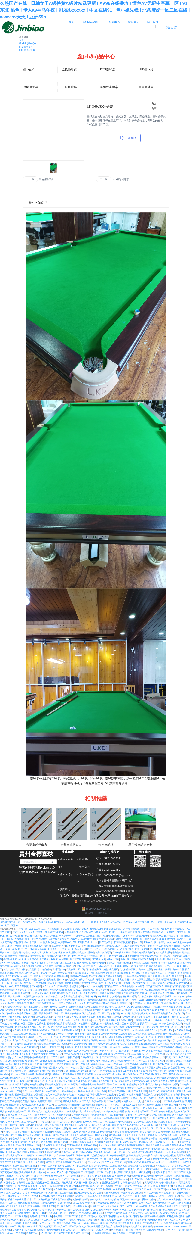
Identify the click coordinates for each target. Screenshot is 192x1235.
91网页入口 (97, 1213)
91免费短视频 (36, 1084)
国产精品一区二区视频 (101, 1186)
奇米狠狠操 (32, 959)
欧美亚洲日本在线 (123, 1186)
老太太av (15, 1074)
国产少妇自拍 (95, 1071)
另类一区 (65, 956)
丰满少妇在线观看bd (149, 989)
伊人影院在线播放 (182, 989)
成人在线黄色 (48, 1145)
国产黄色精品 (27, 1108)
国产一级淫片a (136, 973)
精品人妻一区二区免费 (141, 1121)
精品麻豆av (122, 1094)
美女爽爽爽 (40, 949)
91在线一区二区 (45, 1104)
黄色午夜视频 (165, 1111)
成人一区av (183, 1033)
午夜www (58, 1088)
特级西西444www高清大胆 (37, 1155)
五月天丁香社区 (89, 1040)
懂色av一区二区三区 (135, 1189)
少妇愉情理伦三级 (148, 1125)
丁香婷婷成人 (114, 1104)
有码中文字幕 (95, 976)
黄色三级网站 (154, 1033)
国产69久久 (108, 1162)
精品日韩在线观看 (17, 1199)
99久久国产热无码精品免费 (134, 1013)
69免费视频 (28, 1017)
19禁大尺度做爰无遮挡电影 (128, 939)
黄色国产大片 (60, 1142)
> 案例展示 (83, 859)
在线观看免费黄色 (75, 952)
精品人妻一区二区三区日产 (114, 1128)
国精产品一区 (68, 1152)
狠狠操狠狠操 (31, 1189)
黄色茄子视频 (127, 949)
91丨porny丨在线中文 (77, 1060)
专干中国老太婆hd (168, 1182)
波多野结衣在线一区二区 (20, 1118)
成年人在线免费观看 (10, 1159)
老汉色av (39, 1108)
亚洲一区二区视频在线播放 (67, 1013)
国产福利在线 (139, 1003)
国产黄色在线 (170, 1088)
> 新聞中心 (64, 889)
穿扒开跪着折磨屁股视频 (150, 932)
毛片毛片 (44, 1047)
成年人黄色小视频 (129, 1125)
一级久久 (185, 1199)
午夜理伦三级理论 (163, 969)
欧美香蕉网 (40, 1115)
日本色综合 (123, 1121)
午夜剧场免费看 (132, 1138)
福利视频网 (104, 1054)
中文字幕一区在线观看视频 (144, 1047)
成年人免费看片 (120, 1233)
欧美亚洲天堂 (155, 1088)
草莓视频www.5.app (179, 1074)
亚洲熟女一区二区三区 (136, 1088)
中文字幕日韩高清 (86, 1111)
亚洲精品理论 (129, 976)
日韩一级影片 (64, 1203)
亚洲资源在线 (56, 1047)
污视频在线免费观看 (93, 945)
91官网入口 (135, 1128)
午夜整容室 (20, 1003)
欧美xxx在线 (15, 1091)
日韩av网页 (18, 1230)
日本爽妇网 (75, 1017)
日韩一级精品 (177, 1118)
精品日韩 (114, 1013)
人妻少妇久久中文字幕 (17, 1057)
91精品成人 (68, 1108)
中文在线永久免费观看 (63, 1155)
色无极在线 (30, 1040)
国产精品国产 (27, 935)
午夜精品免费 (110, 1121)
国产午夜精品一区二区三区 (97, 956)
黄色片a (10, 1142)
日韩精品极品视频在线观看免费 (103, 1003)
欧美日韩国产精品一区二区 (113, 1057)
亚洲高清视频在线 (47, 979)
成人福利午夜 (86, 932)
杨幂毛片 (177, 1209)
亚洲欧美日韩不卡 (121, 952)
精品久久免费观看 (169, 1077)
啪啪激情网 (75, 1104)
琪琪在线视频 (134, 1162)
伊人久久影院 (172, 1054)
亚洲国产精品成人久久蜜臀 (88, 1192)
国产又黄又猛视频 (140, 962)
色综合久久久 (151, 1030)
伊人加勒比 (68, 929)
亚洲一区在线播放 (24, 1094)
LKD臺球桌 (25, 46)
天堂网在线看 (65, 1098)
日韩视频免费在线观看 (160, 996)
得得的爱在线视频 (100, 1115)
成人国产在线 (46, 1064)
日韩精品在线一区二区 (128, 1108)
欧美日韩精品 (97, 1206)
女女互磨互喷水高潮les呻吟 (36, 945)
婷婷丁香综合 (175, 1006)
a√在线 (140, 976)
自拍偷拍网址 (39, 1020)
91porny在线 (88, 1104)
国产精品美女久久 (148, 1094)
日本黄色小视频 (167, 1155)
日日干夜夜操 (50, 1179)
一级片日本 (162, 1098)
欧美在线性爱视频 (50, 1000)
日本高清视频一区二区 (92, 1172)
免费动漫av (137, 1175)
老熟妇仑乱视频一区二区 (139, 1203)
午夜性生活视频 (90, 1148)
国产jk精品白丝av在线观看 (89, 1152)
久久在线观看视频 (19, 1084)
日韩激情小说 (75, 1179)
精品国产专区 (29, 979)
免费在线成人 (12, 1108)
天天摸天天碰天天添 (81, 1020)
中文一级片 (77, 956)
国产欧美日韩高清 (64, 1033)
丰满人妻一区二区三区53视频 (59, 1192)
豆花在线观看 (44, 1159)
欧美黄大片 (158, 1159)
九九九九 (138, 1101)
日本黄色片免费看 (80, 1115)
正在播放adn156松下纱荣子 (165, 1017)
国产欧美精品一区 (175, 1013)
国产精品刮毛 (86, 1067)
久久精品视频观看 (129, 989)
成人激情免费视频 (121, 1175)
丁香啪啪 (14, 1101)
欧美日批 (120, 1040)
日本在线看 (163, 1044)
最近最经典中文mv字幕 (109, 1196)
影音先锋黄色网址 (53, 1084)
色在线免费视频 (59, 1027)
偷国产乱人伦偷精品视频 (30, 1088)
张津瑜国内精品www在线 (46, 1094)
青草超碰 (149, 973)
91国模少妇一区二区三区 (44, 1081)
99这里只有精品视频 (88, 1023)
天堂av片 (22, 1179)
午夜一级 (23, 929)
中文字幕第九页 (60, 1017)
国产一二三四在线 (145, 1060)
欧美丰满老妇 (120, 1226)
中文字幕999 (127, 935)
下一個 (103, 179)
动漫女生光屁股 (110, 969)
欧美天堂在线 (110, 1223)
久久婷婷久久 (138, 1209)
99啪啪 (20, 1037)
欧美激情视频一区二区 (19, 1111)
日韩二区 (97, 1121)
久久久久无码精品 (30, 1010)
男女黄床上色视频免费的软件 (119, 1037)
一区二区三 (120, 1023)
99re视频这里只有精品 (17, 962)
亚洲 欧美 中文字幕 (154, 993)
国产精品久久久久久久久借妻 (119, 945)
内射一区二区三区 (156, 1189)
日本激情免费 (140, 1020)
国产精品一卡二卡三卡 (167, 1142)
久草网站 (159, 1060)
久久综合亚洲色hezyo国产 (73, 1000)
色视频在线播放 (172, 1003)
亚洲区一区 (125, 1003)
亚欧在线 (148, 942)
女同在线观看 (66, 1182)
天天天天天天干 (26, 1115)
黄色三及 (121, 1044)
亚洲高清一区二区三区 (36, 1037)
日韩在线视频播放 (123, 942)
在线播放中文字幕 (88, 983)
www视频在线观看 (140, 1148)
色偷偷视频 (105, 1132)
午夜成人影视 (63, 1206)
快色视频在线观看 (61, 1132)
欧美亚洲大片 (45, 1216)
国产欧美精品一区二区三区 (95, 1013)
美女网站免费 (141, 966)
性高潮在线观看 (101, 1088)
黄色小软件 (179, 1152)
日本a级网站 (66, 1091)
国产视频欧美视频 (24, 983)
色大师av (183, 983)
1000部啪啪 (43, 1121)
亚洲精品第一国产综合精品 (38, 1067)
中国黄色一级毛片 (24, 1175)
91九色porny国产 (181, 1020)
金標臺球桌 (69, 69)
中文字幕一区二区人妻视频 (146, 1186)
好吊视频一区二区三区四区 (62, 962)
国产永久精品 (140, 1033)
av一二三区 (86, 1189)
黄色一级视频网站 (81, 1213)
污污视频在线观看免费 (59, 1115)
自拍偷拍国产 (104, 1074)
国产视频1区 (14, 996)
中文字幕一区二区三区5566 (24, 1128)
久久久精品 (110, 1108)
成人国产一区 (80, 1182)
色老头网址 (170, 1230)
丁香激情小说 (67, 949)
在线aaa (21, 1098)
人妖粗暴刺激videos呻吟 (132, 986)
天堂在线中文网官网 (30, 1169)
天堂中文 (89, 1203)
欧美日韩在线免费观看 (171, 1138)
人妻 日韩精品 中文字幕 (75, 1071)
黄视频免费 (30, 1165)
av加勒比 (45, 1196)
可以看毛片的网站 (23, 1148)
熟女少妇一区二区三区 (171, 1027)
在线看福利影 (42, 1074)
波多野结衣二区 (74, 945)
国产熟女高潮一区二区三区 (162, 966)
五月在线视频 (103, 1017)
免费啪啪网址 (59, 1040)
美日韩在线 (24, 1182)
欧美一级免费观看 (115, 1111)
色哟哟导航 (114, 935)
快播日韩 (89, 952)
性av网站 (46, 1209)
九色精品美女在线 (99, 1155)
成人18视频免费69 (159, 949)
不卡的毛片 (88, 1179)
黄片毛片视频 (25, 1186)
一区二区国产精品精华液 (33, 1023)
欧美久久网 (151, 976)
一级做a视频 (40, 983)
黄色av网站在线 (80, 1199)
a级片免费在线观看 (129, 1064)
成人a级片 (117, 1074)
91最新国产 (177, 976)
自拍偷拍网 (163, 1040)
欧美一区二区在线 (150, 929)
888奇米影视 (90, 993)
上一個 (30, 179)
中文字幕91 (169, 932)
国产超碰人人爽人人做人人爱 (33, 952)
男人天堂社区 (58, 945)
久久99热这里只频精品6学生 (143, 1179)
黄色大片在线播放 (148, 1135)
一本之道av (33, 1071)
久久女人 (19, 1067)
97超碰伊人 (97, 1138)
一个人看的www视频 (152, 1050)
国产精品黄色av (66, 1165)
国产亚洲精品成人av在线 (75, 1050)
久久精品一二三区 (9, 1033)
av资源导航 (16, 979)
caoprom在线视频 (153, 1000)
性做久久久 (166, 1186)
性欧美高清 (118, 1132)
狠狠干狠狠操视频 (119, 1155)
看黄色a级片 (164, 976)
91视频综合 (24, 1132)
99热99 (107, 1209)
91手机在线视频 (147, 1199)
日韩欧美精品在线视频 (166, 1104)
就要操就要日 (71, 932)
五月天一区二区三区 (152, 1128)
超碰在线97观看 (128, 996)
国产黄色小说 (98, 959)
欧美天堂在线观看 (58, 1128)
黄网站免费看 (183, 1155)
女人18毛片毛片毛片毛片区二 (25, 1000)
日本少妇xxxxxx (67, 935)
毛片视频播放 (55, 1118)
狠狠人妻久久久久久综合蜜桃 (104, 1199)
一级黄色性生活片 (150, 1108)
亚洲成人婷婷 (29, 1223)
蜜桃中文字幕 (87, 1175)
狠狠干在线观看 (113, 1010)
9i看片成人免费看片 (58, 939)
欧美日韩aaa (32, 1233)
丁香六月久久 (71, 1088)
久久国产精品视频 (127, 1084)
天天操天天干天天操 (166, 979)
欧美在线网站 (89, 1074)
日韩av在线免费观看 (35, 1230)
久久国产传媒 (84, 1101)
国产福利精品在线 (51, 956)
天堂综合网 (160, 959)
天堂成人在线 (61, 1064)
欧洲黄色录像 (76, 986)
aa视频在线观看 (63, 1010)
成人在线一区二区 (75, 969)
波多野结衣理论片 (150, 1138)
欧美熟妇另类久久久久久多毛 (132, 1071)
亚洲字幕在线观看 (31, 1145)
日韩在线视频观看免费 (143, 979)
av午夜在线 (114, 983)
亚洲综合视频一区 (135, 1040)
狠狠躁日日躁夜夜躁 (96, 1091)
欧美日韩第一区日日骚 (151, 1132)
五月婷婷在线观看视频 (79, 1142)
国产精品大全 (121, 1179)
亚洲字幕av (20, 1027)
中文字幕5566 (119, 956)
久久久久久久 (49, 986)
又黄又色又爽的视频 (61, 1199)
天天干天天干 (151, 1182)
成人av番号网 (70, 1084)
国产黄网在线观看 (9, 1172)
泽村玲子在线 (10, 1132)
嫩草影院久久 (94, 1000)
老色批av (152, 1219)
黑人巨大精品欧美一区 (102, 966)
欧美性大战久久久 (150, 1077)
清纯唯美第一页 (118, 1203)
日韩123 (77, 989)
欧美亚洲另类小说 (56, 1230)
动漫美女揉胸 (34, 956)
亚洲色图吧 (53, 949)
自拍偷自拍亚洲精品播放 (84, 1196)
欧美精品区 (38, 1125)
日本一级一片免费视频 (38, 1199)
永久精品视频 (44, 969)
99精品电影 (37, 1192)
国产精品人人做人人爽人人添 (46, 1111)
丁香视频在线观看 (169, 1084)
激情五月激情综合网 (54, 1175)
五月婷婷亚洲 (10, 1186)
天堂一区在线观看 (107, 1145)
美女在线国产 (34, 989)
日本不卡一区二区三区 (174, 1172)
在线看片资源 (97, 1006)
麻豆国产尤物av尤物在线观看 (57, 989)
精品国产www (161, 1006)
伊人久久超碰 (133, 1006)
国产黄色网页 (46, 1226)
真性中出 (142, 1115)
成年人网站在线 (43, 1017)
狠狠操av (23, 942)
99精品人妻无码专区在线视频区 (45, 929)
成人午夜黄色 (10, 1088)
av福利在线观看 (103, 1175)
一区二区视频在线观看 (172, 1101)
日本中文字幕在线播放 (20, 1125)
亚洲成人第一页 (122, 1152)
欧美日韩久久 (106, 1050)
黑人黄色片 (106, 1226)
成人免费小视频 (55, 983)
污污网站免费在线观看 (159, 1115)
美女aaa (100, 1111)
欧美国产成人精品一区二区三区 (37, 1219)
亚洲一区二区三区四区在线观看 (68, 1159)
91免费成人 (127, 1101)
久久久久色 (177, 1115)
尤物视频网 (147, 1006)
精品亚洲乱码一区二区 (106, 1067)
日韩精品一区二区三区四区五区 (163, 1196)
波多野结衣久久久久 (81, 1037)
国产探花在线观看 (155, 986)
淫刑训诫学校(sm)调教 (80, 1044)
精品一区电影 (123, 962)
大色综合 (38, 1044)
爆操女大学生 (132, 1027)
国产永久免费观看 (104, 1179)
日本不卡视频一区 (124, 966)
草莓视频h (83, 1186)
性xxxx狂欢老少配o (110, 1159)
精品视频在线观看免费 (142, 959)
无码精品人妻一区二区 (26, 973)
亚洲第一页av (166, 1030)
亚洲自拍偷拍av (131, 1074)
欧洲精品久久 (81, 929)
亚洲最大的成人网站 (22, 1044)
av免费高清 (41, 1101)
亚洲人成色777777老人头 (66, 1067)
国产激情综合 (130, 1172)
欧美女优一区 (162, 1010)
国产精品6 (21, 969)
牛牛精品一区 (55, 1054)
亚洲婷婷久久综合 (129, 1199)
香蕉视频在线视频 (96, 1169)
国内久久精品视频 (94, 1209)
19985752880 (112, 863)
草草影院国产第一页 (124, 1060)
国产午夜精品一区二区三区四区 (84, 1128)
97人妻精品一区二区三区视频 (55, 1233)
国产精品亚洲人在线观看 (97, 1098)
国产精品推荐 (165, 1209)
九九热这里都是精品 (100, 1233)
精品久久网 (170, 1159)
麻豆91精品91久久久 (60, 1121)
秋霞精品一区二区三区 (146, 1111)
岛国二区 (75, 1077)
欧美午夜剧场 (98, 1101)
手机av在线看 (81, 1125)
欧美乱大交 (33, 1064)
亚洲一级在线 (82, 1155)
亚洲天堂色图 (14, 1017)
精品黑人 (50, 1162)
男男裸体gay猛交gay (150, 1023)
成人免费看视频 (163, 952)
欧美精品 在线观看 (82, 1010)
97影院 (140, 1084)
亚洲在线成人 (94, 1162)
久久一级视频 (39, 1186)
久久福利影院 (19, 1030)
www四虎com (181, 1226)
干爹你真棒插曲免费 (58, 1186)
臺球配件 (29, 69)
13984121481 (112, 869)
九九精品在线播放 (129, 969)
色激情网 (132, 932)
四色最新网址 (45, 1142)
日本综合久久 (79, 1162)
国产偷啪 (52, 1020)
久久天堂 (43, 1128)
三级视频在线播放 (28, 1033)
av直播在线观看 (146, 1104)
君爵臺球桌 (30, 87)
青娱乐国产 (78, 1098)
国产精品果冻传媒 (114, 1138)
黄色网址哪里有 (111, 1125)
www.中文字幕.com (45, 1138)
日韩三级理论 (50, 1098)
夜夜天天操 (80, 949)
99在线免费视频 (16, 1060)
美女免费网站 (135, 1226)
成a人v (3, 1145)
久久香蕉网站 (60, 1189)
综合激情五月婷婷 (138, 1155)
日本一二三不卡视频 (54, 1057)
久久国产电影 (45, 1189)
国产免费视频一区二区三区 (44, 1182)
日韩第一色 (120, 1162)
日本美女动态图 (46, 1033)
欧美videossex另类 (26, 1104)
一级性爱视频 (92, 1159)
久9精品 (22, 956)
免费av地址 (101, 935)
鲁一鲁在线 (127, 1230)
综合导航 (153, 1169)
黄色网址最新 (71, 983)
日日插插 (147, 1226)
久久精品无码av (182, 1030)
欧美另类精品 (27, 1101)
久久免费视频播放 (81, 1132)
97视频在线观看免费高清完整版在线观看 (107, 973)
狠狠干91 (168, 1192)
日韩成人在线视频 (105, 979)
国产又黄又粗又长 (167, 1081)
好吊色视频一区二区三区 (58, 1213)
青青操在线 (169, 1132)
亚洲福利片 (80, 1033)
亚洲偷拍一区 (130, 1115)
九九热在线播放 (57, 952)
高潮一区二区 (54, 1101)
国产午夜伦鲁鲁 (126, 1223)
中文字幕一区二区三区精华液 (68, 1216)
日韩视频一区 (128, 983)
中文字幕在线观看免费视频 (41, 1206)
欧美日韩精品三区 (93, 1223)
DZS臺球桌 (107, 69)
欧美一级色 (11, 949)
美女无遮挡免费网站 (109, 1216)
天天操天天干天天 (13, 1006)
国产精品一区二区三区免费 (67, 1226)
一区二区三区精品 (121, 1148)
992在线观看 (112, 959)
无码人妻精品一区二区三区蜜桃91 (147, 1054)
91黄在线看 (151, 1040)
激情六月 (12, 956)
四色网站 (92, 1081)
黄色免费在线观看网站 (53, 966)
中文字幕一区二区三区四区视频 (74, 959)
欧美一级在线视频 (178, 1098)
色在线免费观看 (139, 1091)
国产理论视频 (10, 1020)
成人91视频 (78, 1203)
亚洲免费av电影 (124, 1020)
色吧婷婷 (127, 1196)
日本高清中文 (90, 1216)
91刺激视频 (144, 1172)
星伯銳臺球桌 (109, 87)
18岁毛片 (70, 966)
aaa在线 (143, 1206)
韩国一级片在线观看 (57, 1006)
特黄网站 (139, 945)
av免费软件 (174, 1199)
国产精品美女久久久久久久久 (123, 1135)
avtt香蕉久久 (95, 1125)
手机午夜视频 (36, 1057)
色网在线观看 (35, 1179)
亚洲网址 (181, 1230)
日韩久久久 (175, 1010)
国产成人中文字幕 (21, 1192)
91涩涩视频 (133, 1023)
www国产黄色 (17, 966)
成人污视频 (60, 1219)
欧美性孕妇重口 (53, 1108)
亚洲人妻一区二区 (47, 973)
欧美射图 (31, 969)
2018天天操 (64, 1020)
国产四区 (181, 939)
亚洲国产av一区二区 (10, 1226)
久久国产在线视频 (102, 1189)
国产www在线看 (30, 1226)
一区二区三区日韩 (46, 1223)
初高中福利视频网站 (155, 1216)
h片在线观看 (179, 1091)
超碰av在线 (179, 1064)
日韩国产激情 (49, 976)
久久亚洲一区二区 (90, 1077)
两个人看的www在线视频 (102, 1094)
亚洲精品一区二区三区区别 (141, 1098)
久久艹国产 (164, 1125)
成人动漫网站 (108, 1020)
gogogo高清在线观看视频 (119, 1033)
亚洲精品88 (13, 1047)
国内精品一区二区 (80, 1233)
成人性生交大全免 (120, 1054)
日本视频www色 (73, 1148)
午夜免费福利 (17, 1040)
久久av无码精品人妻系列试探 (163, 1206)
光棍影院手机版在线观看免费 (142, 1044)
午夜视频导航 (17, 1165)
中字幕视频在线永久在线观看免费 (80, 1054)
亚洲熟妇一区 (170, 1037)
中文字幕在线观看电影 (151, 956)
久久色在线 (136, 1192)
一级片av (40, 1172)
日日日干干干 (73, 1040)
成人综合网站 (170, 956)
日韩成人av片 (129, 1104)
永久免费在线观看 (145, 1010)
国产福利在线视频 (9, 1077)
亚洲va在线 (90, 996)
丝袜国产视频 (72, 1057)
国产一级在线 (169, 1033)
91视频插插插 (84, 939)
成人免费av (62, 1044)
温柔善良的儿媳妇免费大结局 (148, 1230)
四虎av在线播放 (40, 1054)
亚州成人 (87, 1121)
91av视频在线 (107, 1023)
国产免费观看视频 (163, 1121)
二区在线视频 (113, 1101)
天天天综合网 (112, 1206)
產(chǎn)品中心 (27, 43)
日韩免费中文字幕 (72, 1074)
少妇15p (48, 1088)
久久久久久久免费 (93, 986)
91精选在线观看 (106, 1040)
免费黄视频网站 (171, 1223)
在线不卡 (52, 1165)
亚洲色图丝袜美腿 (178, 949)
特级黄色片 (73, 1027)
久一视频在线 (72, 1175)
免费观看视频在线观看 (170, 1047)
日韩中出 (183, 1206)
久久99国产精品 (14, 976)
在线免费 (33, 1142)
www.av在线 (112, 1064)
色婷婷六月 (62, 976)
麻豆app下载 (161, 1074)
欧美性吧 (170, 1060)
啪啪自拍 (21, 1209)
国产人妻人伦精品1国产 (101, 1060)
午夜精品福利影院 (76, 1219)
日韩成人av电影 (152, 1101)
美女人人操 (9, 969)
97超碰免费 (108, 1142)
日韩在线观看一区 (89, 1057)
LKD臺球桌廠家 (120, 179)
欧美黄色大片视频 (49, 959)
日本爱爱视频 (19, 1064)
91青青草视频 (21, 986)
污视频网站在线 (27, 1172)
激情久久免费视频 (64, 1125)
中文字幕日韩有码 (39, 962)
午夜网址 (4, 1084)
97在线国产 (25, 1081)
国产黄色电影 (116, 1088)
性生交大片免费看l (30, 1196)
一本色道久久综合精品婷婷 (105, 1118)
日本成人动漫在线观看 (109, 993)
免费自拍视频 (32, 1060)
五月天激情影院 (82, 1047)
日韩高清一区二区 (160, 1148)
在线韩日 (133, 1094)
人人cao (158, 1223)
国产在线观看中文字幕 (35, 1006)
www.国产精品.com (153, 1192)
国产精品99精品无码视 (104, 1044)
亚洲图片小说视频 (118, 932)
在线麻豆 (115, 1017)
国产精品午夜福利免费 (135, 1219)
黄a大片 (96, 1020)
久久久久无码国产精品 (81, 1135)
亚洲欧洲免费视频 (59, 993)
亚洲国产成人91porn (88, 942)
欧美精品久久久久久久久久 (13, 1206)
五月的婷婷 (174, 945)
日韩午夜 (125, 1159)
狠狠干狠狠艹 (83, 966)
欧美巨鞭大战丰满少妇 (153, 1162)
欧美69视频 (35, 986)
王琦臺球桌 (69, 87)
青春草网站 (133, 956)
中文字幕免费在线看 (169, 1179)
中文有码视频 (110, 1071)
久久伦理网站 (34, 1209)
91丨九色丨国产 (123, 979)
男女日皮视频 (134, 1050)
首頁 (22, 40)
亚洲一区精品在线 (149, 1027)
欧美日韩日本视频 (32, 976)
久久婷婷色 (120, 1050)
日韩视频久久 (162, 1165)
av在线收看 (103, 996)
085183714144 (112, 858)
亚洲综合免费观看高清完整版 (62, 1023)
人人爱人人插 (184, 1159)
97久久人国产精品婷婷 (68, 1172)
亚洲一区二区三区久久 (157, 1118)
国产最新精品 (102, 1203)
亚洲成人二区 (34, 1003)
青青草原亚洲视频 (151, 1067)
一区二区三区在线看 (59, 1037)
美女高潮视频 (143, 1017)
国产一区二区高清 (115, 1169)
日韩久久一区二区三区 (137, 1169)
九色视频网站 (128, 1017)
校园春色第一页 (34, 1098)
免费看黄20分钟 (173, 1145)
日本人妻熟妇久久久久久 (18, 1054)
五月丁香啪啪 (147, 1074)
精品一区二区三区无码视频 (13, 1203)
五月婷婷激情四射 (176, 1216)
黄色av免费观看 (8, 1037)
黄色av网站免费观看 (103, 939)
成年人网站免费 (86, 979)
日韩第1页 (140, 1118)
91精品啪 (148, 1175)
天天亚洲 (168, 1152)
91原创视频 (105, 1148)
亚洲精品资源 (166, 1169)
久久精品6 (143, 996)
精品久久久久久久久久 (23, 932)
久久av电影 (180, 1108)
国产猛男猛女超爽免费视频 (55, 1169)
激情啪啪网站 (135, 1165)
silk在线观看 (146, 1064)
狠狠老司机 (101, 1104)
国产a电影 (153, 1155)
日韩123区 (117, 1219)
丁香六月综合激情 (80, 1206)
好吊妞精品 (151, 1081)
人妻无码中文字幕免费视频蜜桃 (147, 1152)
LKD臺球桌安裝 (27, 50)
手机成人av (5, 1023)
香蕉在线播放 (79, 973)
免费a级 (95, 1132)
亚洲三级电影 (167, 1108)
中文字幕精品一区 (179, 1165)
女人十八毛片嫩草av (115, 1006)
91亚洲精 (125, 1192)
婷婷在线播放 (134, 1057)
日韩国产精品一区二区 (164, 1203)
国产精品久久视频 (112, 976)
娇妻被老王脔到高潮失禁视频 (14, 993)
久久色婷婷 (15, 945)
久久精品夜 (72, 979)
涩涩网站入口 (100, 932)
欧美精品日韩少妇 (99, 929)
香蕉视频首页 (127, 1118)
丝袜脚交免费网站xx (79, 1006)
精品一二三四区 (78, 1169)
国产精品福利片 (172, 935)
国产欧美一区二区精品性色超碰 (68, 1209)
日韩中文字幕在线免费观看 (16, 1050)
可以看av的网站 (35, 1152)
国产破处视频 (80, 1081)
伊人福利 (96, 1142)
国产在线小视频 (116, 1027)
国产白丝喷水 (184, 1081)
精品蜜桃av (50, 1044)
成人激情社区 (25, 1020)
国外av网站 (124, 1047)
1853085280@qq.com (117, 875)
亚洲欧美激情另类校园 (143, 952)
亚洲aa (9, 1148)
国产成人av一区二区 (141, 1159)
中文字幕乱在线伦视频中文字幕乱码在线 (20, 1135)
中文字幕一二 (179, 996)
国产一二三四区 (26, 949)
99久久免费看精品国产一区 (77, 1118)
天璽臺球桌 (146, 87)
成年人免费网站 (103, 952)
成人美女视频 (65, 1081)
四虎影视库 (33, 1203)
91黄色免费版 (82, 1094)
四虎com (129, 1111)
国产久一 (126, 1000)
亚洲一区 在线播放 (85, 935)
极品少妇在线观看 (170, 1067)
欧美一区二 (172, 1057)
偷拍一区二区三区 (129, 1206)
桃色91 (184, 1094)
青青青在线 (166, 1091)
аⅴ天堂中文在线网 (35, 1162)
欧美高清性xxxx (50, 1003)
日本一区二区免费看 (18, 1216)
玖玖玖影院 (166, 989)
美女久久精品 (177, 1148)
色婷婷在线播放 (120, 1077)
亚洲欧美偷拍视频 (96, 1033)
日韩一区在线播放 (170, 962)
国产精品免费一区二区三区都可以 (112, 1030)
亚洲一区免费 (179, 1135)
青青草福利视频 (52, 1152)
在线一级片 (77, 1223)
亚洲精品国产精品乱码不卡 (164, 983)
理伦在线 (31, 1121)
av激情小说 (126, 1216)
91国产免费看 (63, 1223)
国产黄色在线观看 (163, 1175)
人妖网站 (114, 996)
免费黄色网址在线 (70, 1030)
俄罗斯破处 (98, 1010)
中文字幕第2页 (181, 1169)
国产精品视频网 (93, 969)
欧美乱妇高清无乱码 (172, 1023)
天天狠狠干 (134, 1233)
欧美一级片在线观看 (79, 1064)
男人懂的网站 (47, 1010)
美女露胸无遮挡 (119, 1098)
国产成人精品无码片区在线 (94, 1027)
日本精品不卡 (10, 1179)
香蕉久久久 (97, 1037)
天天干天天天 (98, 962)
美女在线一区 (143, 983)
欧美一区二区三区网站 (129, 1067)
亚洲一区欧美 (155, 1020)
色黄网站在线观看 (91, 1226)
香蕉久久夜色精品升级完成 (49, 932)
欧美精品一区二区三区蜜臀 (148, 1037)
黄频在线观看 (145, 969)
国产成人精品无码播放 (46, 935)
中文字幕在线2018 (67, 942)
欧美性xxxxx (36, 942)
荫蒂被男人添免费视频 (115, 1213)
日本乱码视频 (38, 1050)
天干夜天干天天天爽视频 (12, 1162)
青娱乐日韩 (58, 1148)
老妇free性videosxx (163, 1226)
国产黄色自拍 (183, 1203)
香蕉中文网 (185, 1142)
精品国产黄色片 (54, 1050)
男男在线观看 (46, 1013)
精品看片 (108, 1152)
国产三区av (28, 1091)
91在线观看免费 (157, 1013)
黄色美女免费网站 (155, 1145)
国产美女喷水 (106, 942)
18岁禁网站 (74, 1189)
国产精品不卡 (82, 1108)
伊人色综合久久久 (163, 942)
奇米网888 (156, 1172)
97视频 (16, 1023)
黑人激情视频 (50, 942)
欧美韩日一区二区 (122, 1209)
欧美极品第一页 (155, 1003)
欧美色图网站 (98, 1064)
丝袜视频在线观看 (78, 976)
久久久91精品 (51, 996)
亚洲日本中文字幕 (114, 1172)
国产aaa (61, 979)
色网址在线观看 (33, 966)
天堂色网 (155, 962)
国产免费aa (94, 1182)
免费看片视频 (44, 1040)
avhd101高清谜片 (29, 1047)
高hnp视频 (135, 1077)
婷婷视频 (115, 1230)
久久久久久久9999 (50, 1077)
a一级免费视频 (171, 1128)
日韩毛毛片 (138, 1216)
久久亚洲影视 (141, 935)
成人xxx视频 (116, 1115)
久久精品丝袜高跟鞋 (41, 1132)
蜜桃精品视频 (132, 1132)
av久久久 (51, 1172)
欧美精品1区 (21, 1142)
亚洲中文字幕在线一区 (154, 1057)
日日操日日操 (38, 1213)
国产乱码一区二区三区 (38, 1027)
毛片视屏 (64, 1077)
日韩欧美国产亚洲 (152, 939)
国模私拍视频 (104, 1219)
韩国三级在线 (141, 949)
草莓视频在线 (52, 1091)
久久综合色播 (137, 1030)
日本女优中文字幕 (144, 1223)
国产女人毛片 (96, 1108)
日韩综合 (55, 1030)
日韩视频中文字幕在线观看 (91, 1084)
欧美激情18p (14, 1145)
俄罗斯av (60, 1145)
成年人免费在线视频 (134, 1081)
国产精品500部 (111, 986)
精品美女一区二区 (82, 1138)
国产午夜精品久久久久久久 (72, 1003)
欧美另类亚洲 (169, 939)
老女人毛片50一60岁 (173, 1213)
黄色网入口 (172, 959)
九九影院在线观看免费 (51, 1071)
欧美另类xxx (102, 989)
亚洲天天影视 (84, 962)
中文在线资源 (132, 929)
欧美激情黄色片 (64, 1138)
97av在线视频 (69, 1111)
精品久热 (49, 1125)
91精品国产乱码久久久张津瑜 (95, 1230)
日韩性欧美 (63, 986)
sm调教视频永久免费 (32, 996)
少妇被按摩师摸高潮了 (132, 1182)
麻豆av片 (114, 989)
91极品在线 (56, 1074)
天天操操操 (79, 1091)
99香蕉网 (20, 1233)
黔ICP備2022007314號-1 (96, 909)
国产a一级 (91, 1219)
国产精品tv (158, 1064)
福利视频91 (176, 1044)
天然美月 (167, 1020)
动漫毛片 (164, 929)
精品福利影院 (182, 1132)
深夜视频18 (171, 993)
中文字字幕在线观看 (29, 1077)
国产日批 (41, 1165)
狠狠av (73, 939)
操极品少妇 (154, 1091)
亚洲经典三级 (40, 1118)
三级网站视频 (73, 1145)
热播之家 (124, 959)
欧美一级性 (162, 1199)
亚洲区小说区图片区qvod (104, 1047)
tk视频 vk (94, 1050)
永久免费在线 (155, 1071)
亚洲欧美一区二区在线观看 (55, 1135)
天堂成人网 (161, 973)
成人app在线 (85, 1088)
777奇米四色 (128, 1010)
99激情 (168, 1064)
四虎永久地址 (67, 1094)
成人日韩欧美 (61, 1104)
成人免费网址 (12, 935)
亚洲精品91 (11, 1182)
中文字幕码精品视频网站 (71, 996)
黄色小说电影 (170, 1000)
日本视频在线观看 (15, 939)
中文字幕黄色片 (174, 1162)
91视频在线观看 (89, 1145)
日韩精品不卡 (72, 1230)
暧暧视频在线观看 (111, 1182)
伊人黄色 (76, 1121)
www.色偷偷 (172, 1189)
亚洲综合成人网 (171, 1071)
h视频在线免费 (28, 1159)
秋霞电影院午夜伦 (111, 1000)
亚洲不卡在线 (122, 1142)
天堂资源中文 (64, 973)
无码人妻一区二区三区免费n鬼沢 (110, 1165)
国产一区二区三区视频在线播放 (103, 949)
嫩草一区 (38, 1175)
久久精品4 (178, 1186)
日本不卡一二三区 (17, 1121)
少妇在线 (10, 1233)
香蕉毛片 (110, 962)
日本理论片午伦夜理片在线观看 (22, 1013)
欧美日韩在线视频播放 (36, 939)
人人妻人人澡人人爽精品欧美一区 (145, 1213)
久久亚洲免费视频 (84, 1165)
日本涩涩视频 (139, 1196)
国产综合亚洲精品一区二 (142, 1142)
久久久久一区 (75, 993)
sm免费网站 (89, 989)
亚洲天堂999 (58, 969)
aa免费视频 (118, 1189)
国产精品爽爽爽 (48, 1203)
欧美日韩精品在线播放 (38, 1030)
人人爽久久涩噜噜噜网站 (18, 1213)
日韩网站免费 (27, 1074)
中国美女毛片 (152, 1084)
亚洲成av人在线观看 (16, 1152)
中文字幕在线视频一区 (119, 1091)
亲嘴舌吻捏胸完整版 (16, 989)
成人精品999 (16, 1155)
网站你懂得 (105, 1077)
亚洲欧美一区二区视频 (156, 945)
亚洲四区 (172, 973)
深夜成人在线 (69, 1101)
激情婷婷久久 (88, 1017)
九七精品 (62, 1179)
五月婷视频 (15, 1223)
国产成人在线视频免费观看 (131, 1145)
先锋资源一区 (156, 935)
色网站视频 (164, 1094)
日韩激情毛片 (100, 1135)
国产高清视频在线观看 (132, 993)
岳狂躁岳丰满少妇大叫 (14, 959)
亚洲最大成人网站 (39, 993)
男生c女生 (112, 1084)
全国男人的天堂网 (42, 1148)
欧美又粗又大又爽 (17, 1071)
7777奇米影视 (180, 1121)
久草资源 (175, 1094)
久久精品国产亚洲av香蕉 (110, 1081)
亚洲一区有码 (87, 1030)
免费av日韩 (178, 969)
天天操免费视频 (64, 1162)
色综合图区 (148, 1165)
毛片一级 (137, 942)
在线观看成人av (117, 929)
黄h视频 (73, 1186)
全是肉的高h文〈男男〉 (22, 1138)
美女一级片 (137, 1000)
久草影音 (175, 1125)
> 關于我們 (83, 866)
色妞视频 (39, 1091)
